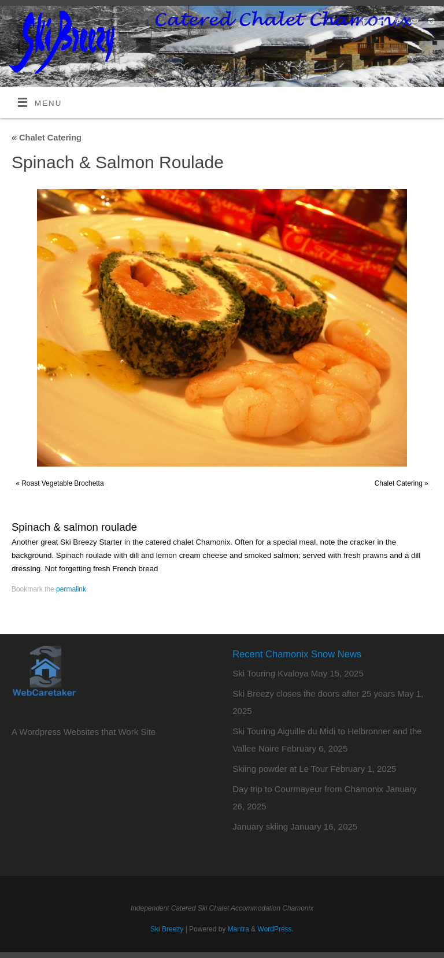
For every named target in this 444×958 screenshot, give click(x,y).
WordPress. (276, 929)
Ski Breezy (166, 929)
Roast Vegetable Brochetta (62, 483)
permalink (71, 589)
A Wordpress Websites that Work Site (84, 732)
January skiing (260, 826)
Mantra (238, 929)
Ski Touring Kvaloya (270, 673)
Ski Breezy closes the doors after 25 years (313, 693)
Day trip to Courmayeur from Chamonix (307, 789)
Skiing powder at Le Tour (280, 769)
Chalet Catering (47, 137)
